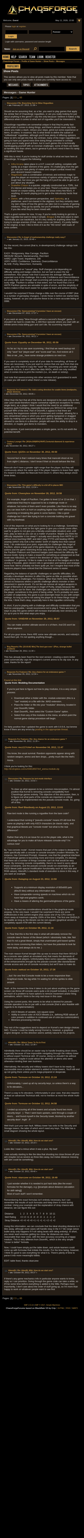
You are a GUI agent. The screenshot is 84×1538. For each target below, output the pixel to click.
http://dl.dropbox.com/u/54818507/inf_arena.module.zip (31, 769)
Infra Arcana (17, 164)
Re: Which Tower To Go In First (31, 1042)
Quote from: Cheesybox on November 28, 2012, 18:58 (33, 493)
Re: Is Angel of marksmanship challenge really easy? (42, 237)
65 (21, 97)
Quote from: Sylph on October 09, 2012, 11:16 (29, 928)
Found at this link (12, 680)
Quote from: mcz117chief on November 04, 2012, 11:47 (34, 747)
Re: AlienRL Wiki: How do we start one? (35, 1141)
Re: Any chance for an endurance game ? (47, 672)
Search (22, 57)
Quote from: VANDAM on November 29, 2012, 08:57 (32, 618)
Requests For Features (17, 390)
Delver (14, 198)
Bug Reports (12, 647)
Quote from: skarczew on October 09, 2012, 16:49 (31, 1177)
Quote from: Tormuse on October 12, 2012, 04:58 (31, 1103)
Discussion (12, 103)
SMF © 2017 (40, 1305)
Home (6, 57)
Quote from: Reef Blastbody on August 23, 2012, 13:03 (34, 807)
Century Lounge (14, 441)
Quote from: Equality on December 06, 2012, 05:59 (31, 342)
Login (40, 57)
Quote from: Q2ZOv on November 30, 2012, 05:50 (31, 452)
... (18, 97)
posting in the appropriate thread (51, 729)
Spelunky (59, 198)
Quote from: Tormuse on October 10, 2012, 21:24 (31, 1077)
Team (32, 57)
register (22, 26)
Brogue (50, 217)
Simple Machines (53, 1305)
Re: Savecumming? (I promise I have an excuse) (39, 311)
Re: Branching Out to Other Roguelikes (35, 103)
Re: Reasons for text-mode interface (36, 779)
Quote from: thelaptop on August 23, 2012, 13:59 (31, 879)
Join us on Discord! (21, 49)
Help (13, 57)
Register (50, 57)
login (14, 26)
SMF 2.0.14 (28, 1305)
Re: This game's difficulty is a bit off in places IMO (40, 485)
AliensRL (12, 1042)
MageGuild (16, 174)
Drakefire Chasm (19, 185)
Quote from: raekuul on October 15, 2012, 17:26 (30, 969)
